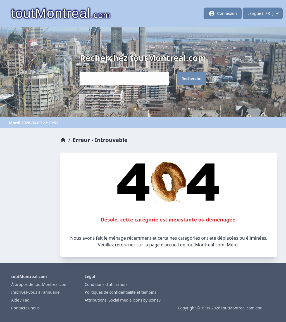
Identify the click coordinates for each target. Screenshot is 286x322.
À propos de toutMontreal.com (39, 284)
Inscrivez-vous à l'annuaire (35, 292)
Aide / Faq (20, 300)
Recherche (191, 78)
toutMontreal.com (205, 245)
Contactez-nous (25, 308)
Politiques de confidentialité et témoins (120, 292)
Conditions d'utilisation (106, 284)
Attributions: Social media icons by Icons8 (123, 300)
